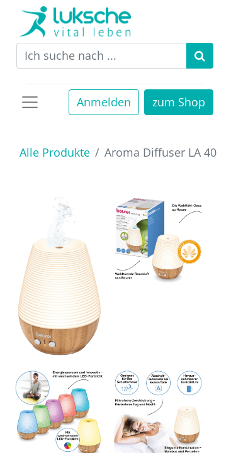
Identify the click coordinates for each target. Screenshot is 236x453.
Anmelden (104, 101)
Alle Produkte (55, 152)
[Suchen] (199, 56)
